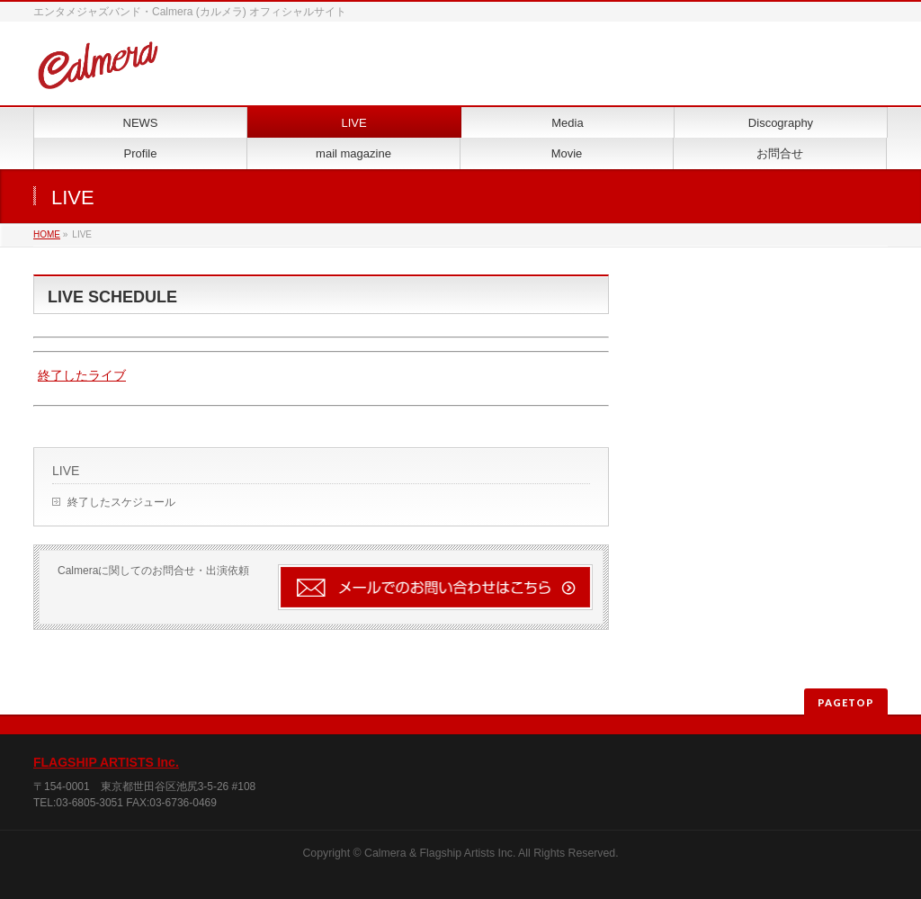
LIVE (65, 470)
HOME (46, 234)
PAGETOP (846, 702)
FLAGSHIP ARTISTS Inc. (106, 762)
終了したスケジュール (121, 502)
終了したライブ (82, 375)
